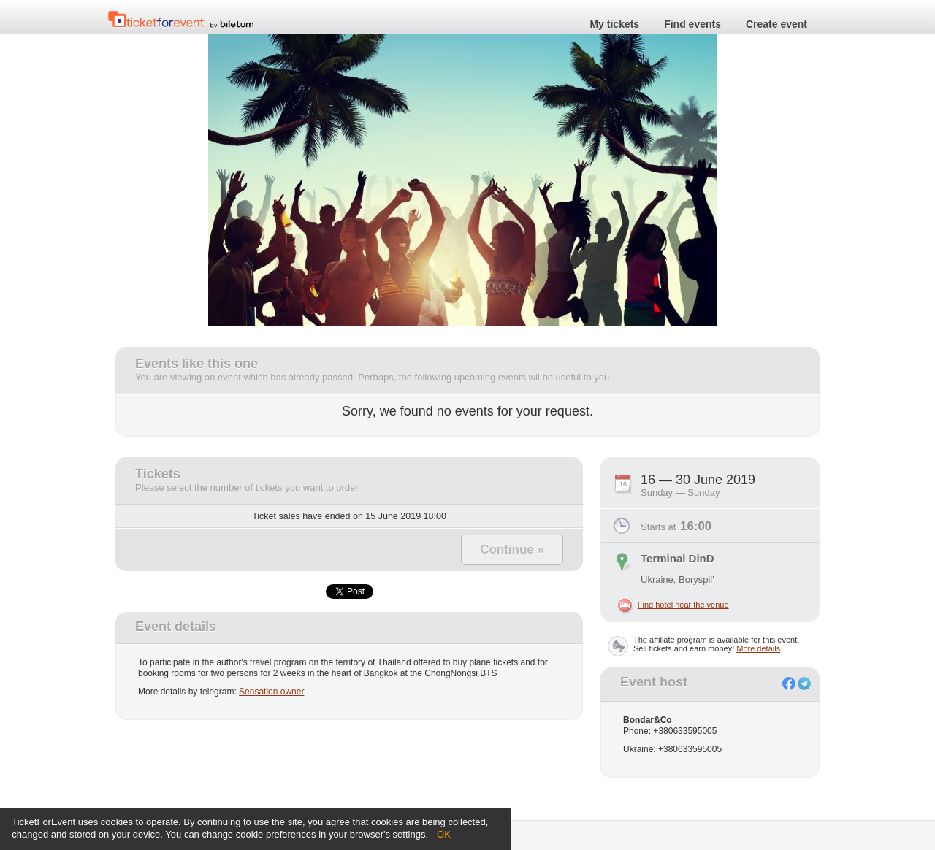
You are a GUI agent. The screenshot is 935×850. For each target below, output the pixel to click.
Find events (692, 24)
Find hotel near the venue (683, 604)
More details (758, 648)
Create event (776, 24)
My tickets (614, 24)
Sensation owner (271, 691)
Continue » (512, 549)
